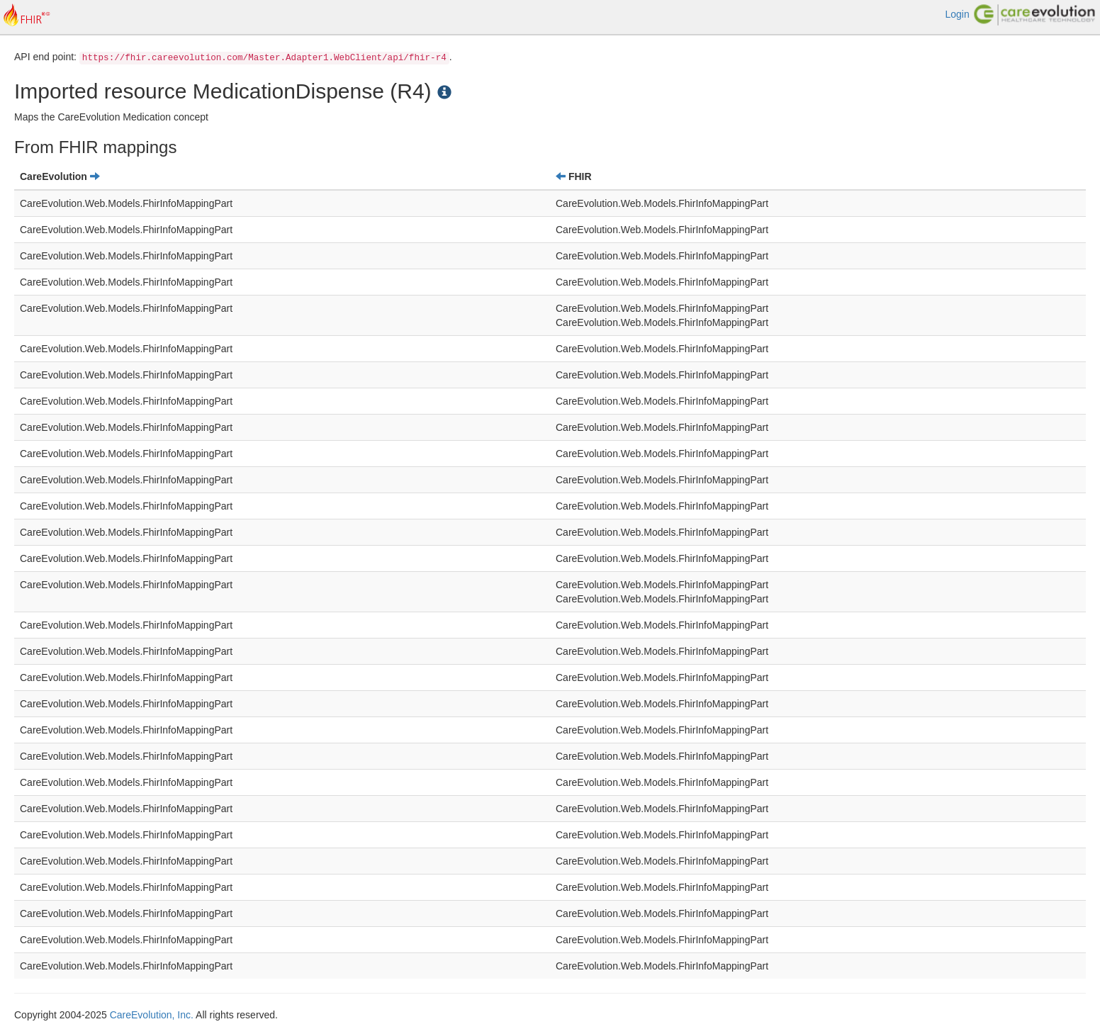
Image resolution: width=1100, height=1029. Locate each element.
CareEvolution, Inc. (151, 1014)
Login (957, 14)
